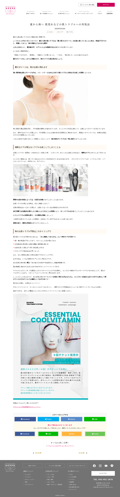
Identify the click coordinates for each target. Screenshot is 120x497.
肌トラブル (70, 32)
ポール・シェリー (29, 479)
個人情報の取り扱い (74, 487)
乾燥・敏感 (50, 479)
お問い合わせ (72, 484)
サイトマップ (72, 489)
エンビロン (50, 32)
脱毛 (26, 482)
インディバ (28, 477)
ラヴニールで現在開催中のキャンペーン (27, 407)
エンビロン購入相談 (87, 4)
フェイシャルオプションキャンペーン (61, 446)
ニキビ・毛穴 (50, 477)
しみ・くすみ (50, 482)
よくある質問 (72, 477)
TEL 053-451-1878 (103, 479)
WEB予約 (106, 4)
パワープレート (29, 484)
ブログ (71, 474)
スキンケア (60, 32)
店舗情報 (71, 482)
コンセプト (72, 479)
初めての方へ (32, 465)
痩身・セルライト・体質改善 (54, 484)
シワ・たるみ (50, 474)
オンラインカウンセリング (77, 465)
